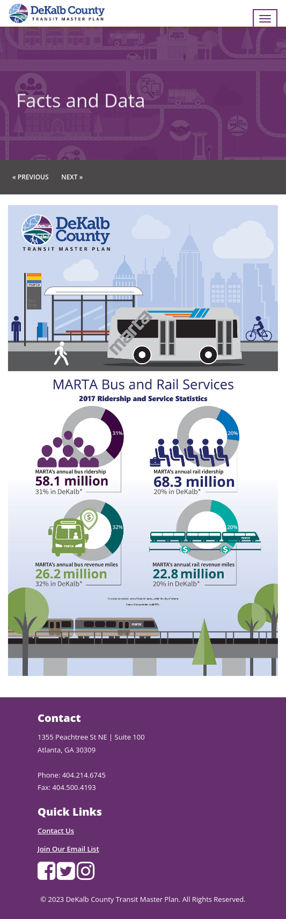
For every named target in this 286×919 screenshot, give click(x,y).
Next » (72, 177)
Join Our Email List (68, 849)
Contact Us (56, 830)
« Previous (30, 177)
